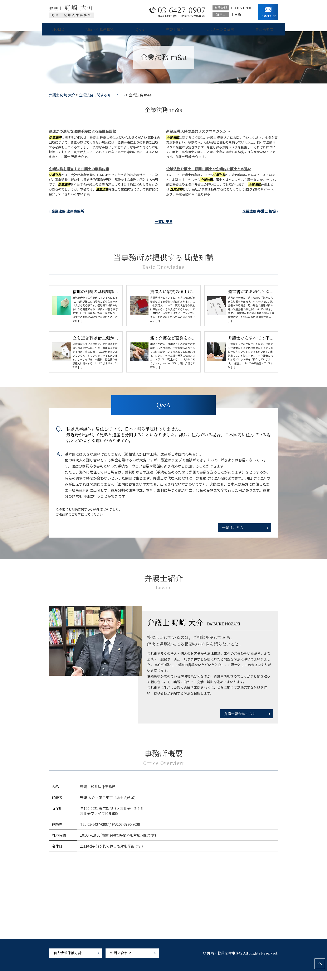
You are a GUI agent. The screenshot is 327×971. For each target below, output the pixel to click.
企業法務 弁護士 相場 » (260, 211)
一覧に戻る (163, 221)
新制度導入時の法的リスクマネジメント (198, 131)
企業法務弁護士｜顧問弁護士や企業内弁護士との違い (208, 168)
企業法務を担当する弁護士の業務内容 (79, 168)
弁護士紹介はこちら (240, 713)
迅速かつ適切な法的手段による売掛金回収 (82, 131)
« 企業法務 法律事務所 (66, 211)
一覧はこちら (232, 527)
